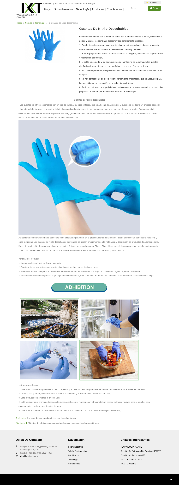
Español (152, 3)
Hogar (48, 9)
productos (98, 9)
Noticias (28, 23)
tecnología (82, 9)
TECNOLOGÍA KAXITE (131, 447)
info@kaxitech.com (29, 456)
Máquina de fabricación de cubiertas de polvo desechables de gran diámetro (63, 423)
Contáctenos (114, 9)
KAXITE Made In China (131, 459)
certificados (73, 455)
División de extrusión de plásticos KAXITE (141, 451)
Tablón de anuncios (77, 451)
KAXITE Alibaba (128, 463)
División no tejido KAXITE (133, 455)
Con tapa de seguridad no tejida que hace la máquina (51, 418)
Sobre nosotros (63, 9)
